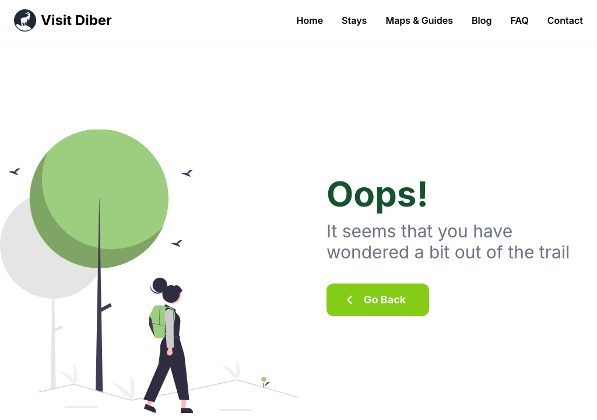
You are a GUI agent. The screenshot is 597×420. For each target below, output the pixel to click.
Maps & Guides (419, 20)
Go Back (373, 299)
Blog (481, 20)
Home (310, 20)
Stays (354, 20)
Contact (565, 20)
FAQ (519, 20)
